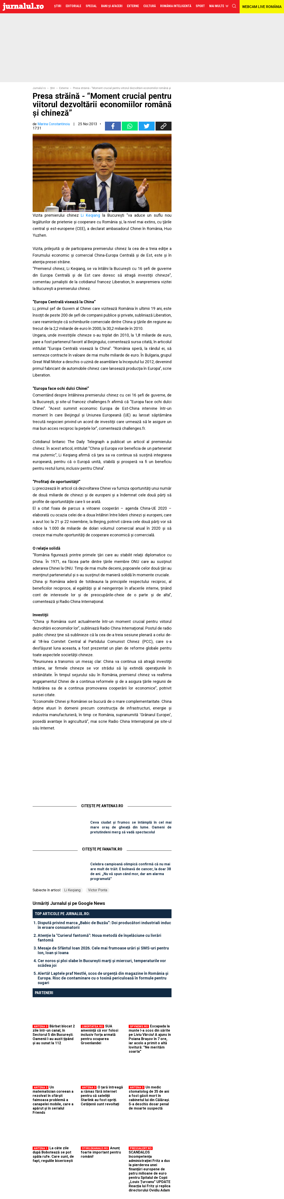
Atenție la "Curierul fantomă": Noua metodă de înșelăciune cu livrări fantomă (99, 937)
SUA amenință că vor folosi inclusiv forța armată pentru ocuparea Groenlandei (99, 1034)
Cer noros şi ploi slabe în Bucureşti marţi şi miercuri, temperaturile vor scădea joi (102, 963)
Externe (64, 88)
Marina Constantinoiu (53, 124)
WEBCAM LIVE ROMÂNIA (262, 7)
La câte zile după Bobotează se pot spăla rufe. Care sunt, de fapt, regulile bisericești (53, 1154)
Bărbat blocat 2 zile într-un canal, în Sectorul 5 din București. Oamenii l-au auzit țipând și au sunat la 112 (54, 1034)
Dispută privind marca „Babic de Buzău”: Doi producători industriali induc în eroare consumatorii (104, 925)
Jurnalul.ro (39, 88)
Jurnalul (23, 6)
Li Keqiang (90, 215)
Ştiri (52, 88)
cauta (234, 6)
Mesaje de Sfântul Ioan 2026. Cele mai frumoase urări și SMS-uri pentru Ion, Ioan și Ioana (103, 950)
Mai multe (216, 6)
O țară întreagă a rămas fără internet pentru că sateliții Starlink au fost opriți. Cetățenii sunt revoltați (102, 1095)
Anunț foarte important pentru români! (101, 1152)
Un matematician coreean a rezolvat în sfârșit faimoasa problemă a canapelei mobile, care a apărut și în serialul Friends (53, 1100)
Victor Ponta (97, 890)
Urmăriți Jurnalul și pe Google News (69, 903)
